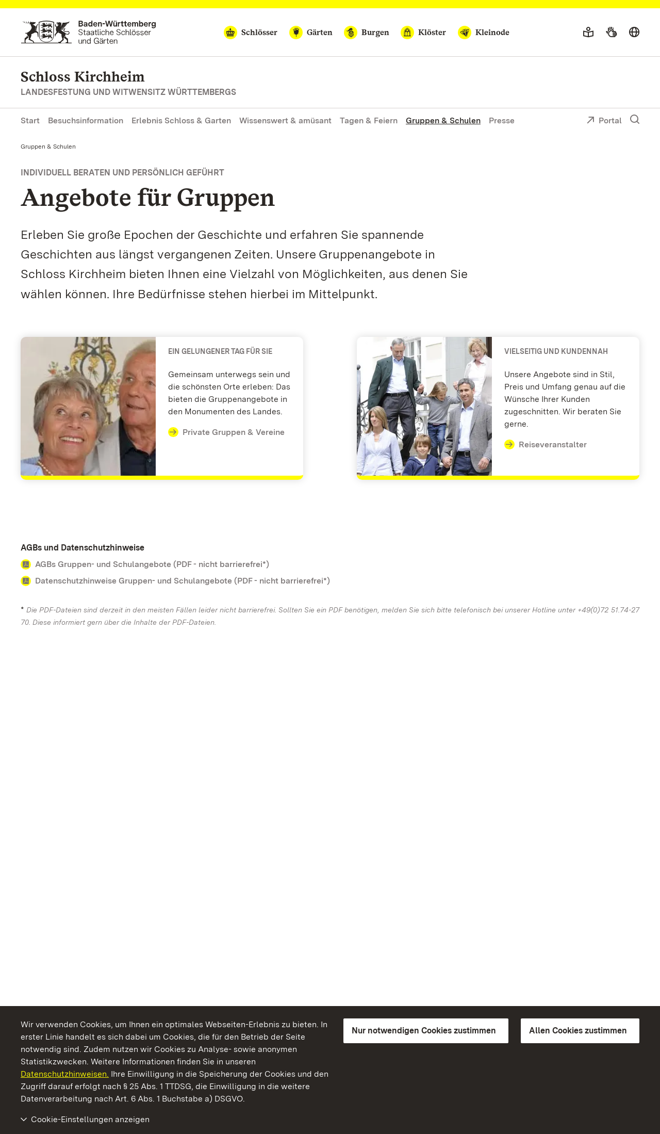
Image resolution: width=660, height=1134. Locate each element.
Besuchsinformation (85, 120)
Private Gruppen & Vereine (226, 432)
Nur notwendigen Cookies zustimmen (424, 1030)
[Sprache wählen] (634, 32)
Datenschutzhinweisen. (65, 1074)
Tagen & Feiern (369, 120)
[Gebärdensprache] (611, 32)
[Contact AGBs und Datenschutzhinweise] (330, 564)
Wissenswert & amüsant (285, 120)
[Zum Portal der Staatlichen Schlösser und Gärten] (88, 32)
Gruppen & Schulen (443, 120)
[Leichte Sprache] (588, 32)
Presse (502, 120)
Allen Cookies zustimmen (578, 1030)
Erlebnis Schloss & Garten (181, 120)
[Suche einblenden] (634, 120)
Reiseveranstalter (545, 445)
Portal (604, 121)
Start (30, 120)
